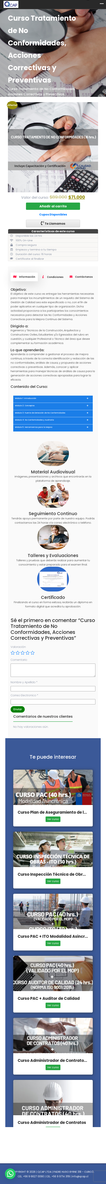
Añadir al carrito (53, 206)
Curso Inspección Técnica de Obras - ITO (58, 874)
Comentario (19, 660)
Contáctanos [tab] (81, 277)
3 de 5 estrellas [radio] (22, 653)
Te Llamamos (53, 223)
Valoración (18, 647)
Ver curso (53, 819)
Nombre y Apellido (24, 682)
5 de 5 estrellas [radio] (32, 653)
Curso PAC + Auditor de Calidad (49, 998)
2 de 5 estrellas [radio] (18, 653)
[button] (10, 1173)
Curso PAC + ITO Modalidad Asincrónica (57, 936)
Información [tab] (24, 277)
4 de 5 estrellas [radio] (27, 653)
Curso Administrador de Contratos (52, 1122)
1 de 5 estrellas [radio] (13, 653)
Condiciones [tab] (52, 277)
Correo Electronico (24, 695)
